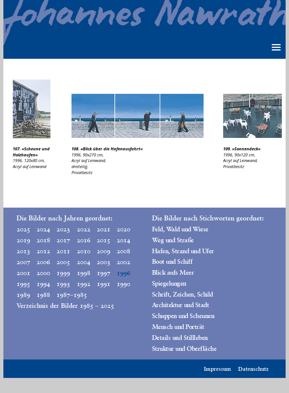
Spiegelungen (169, 283)
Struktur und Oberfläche (184, 348)
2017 (63, 240)
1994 (43, 283)
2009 (103, 251)
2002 (123, 262)
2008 (123, 251)
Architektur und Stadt (180, 305)
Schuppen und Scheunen (183, 316)
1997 (103, 273)
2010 (83, 251)
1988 (43, 294)
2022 (83, 229)
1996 (123, 273)
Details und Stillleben (180, 337)
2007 (23, 262)
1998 (83, 273)
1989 (23, 294)
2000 (43, 273)
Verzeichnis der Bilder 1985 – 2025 (65, 305)
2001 (23, 273)
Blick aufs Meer (173, 272)
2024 (43, 229)
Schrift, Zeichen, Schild (182, 294)
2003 (103, 262)
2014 (123, 240)
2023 (63, 229)
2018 (43, 240)
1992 (83, 283)
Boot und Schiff (172, 261)
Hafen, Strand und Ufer (183, 251)
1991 (103, 283)
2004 (83, 262)
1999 (63, 273)
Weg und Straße (173, 240)
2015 (103, 240)
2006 (43, 262)
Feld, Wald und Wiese (180, 229)
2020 (123, 229)
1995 (23, 283)
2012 (43, 251)
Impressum (217, 368)
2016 (83, 240)
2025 (23, 229)
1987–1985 (64, 294)
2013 (23, 251)
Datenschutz (253, 368)
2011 (63, 251)
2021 (103, 229)
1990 (123, 283)
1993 (63, 283)
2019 (23, 240)
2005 (63, 262)
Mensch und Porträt (178, 326)
